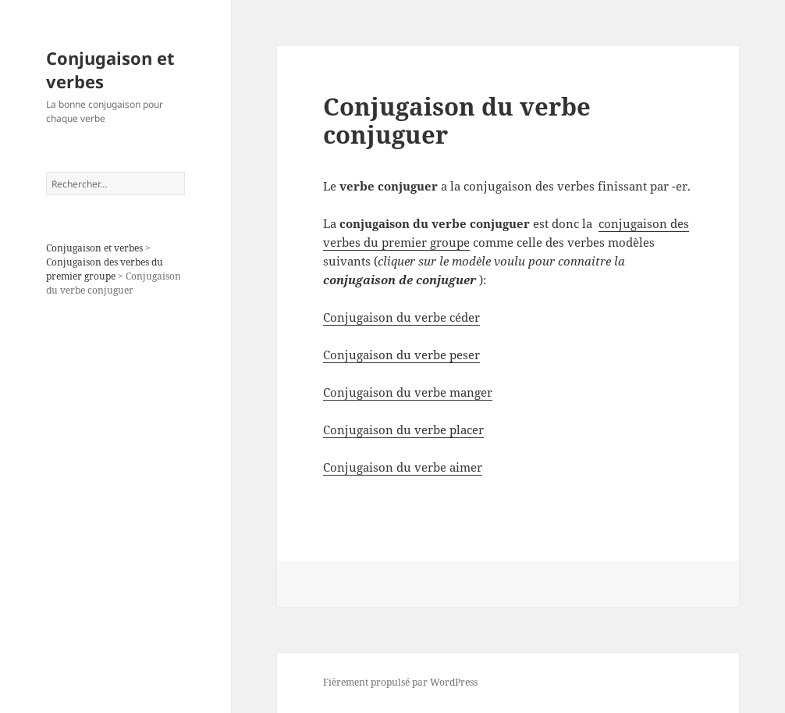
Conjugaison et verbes (110, 69)
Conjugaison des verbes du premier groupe (104, 269)
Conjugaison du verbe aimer (402, 467)
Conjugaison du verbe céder (401, 317)
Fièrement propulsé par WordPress (400, 682)
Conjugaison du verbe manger (407, 392)
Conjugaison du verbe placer (403, 429)
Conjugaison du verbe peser (401, 354)
